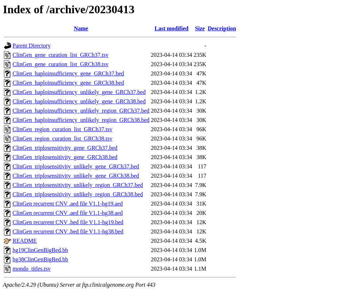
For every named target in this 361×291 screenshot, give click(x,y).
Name (81, 28)
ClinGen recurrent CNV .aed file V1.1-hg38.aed (68, 213)
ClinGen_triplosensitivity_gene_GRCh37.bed (65, 148)
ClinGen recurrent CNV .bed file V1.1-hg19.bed (68, 222)
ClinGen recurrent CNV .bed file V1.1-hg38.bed (68, 231)
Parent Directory (31, 46)
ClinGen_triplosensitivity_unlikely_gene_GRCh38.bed (76, 176)
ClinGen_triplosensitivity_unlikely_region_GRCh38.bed (78, 194)
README (25, 241)
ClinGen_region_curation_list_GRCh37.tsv (62, 129)
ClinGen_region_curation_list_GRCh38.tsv (62, 138)
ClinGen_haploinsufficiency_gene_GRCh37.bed (68, 73)
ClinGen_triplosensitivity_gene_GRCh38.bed (65, 157)
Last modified (172, 28)
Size (200, 28)
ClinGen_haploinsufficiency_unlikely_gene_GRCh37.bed (79, 92)
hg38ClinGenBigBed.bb (40, 259)
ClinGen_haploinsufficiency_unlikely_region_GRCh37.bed (81, 111)
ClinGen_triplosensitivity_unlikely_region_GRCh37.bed (78, 185)
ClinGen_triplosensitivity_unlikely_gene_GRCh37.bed (76, 166)
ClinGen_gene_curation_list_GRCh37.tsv (61, 55)
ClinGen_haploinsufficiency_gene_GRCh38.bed (68, 83)
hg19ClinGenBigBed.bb (40, 250)
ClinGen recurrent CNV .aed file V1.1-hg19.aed (68, 204)
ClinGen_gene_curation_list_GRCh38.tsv (61, 64)
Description (222, 28)
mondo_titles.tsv (31, 269)
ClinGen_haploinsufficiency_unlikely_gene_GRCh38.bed (79, 101)
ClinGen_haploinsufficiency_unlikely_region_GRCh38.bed (81, 120)
